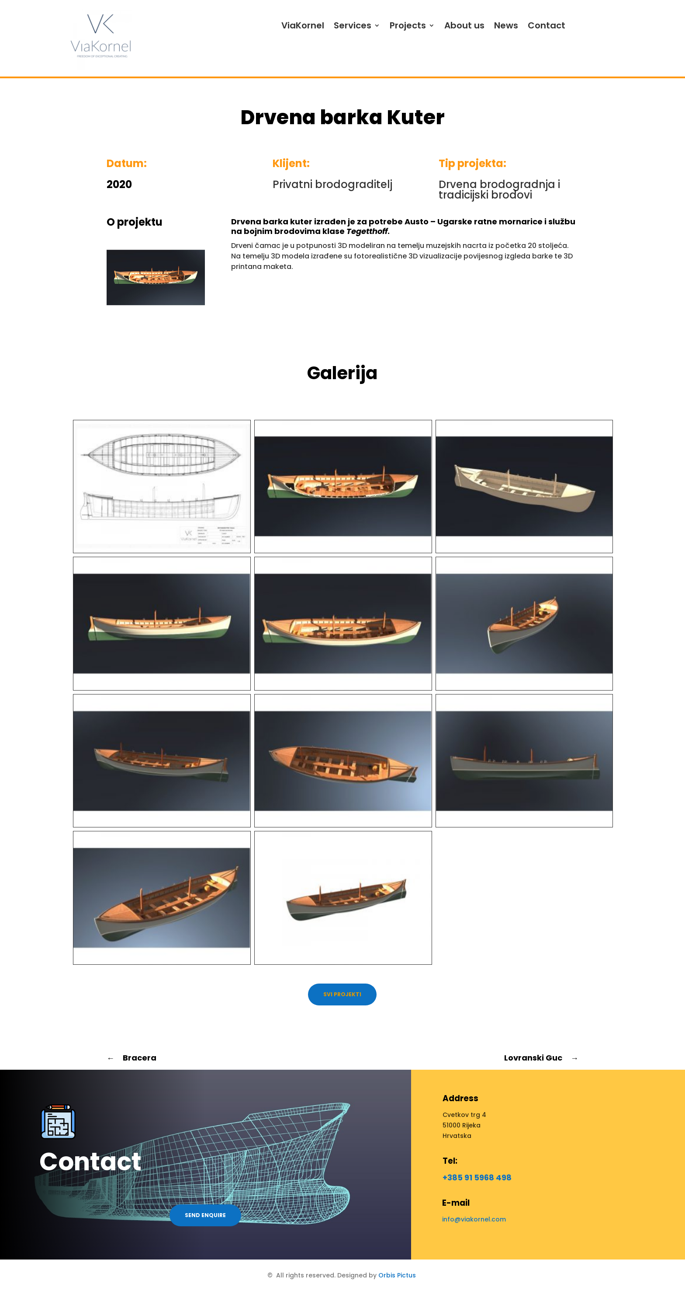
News (506, 25)
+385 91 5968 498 (477, 1177)
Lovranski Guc (541, 1057)
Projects (408, 25)
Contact (546, 25)
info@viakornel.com (474, 1219)
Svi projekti (342, 994)
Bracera (131, 1057)
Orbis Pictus (397, 1275)
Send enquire (205, 1215)
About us (464, 25)
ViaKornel (302, 25)
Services (352, 25)
